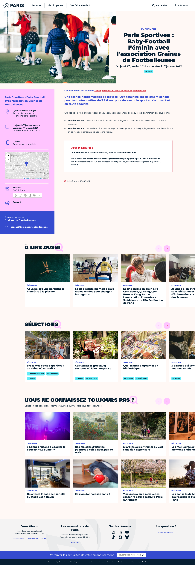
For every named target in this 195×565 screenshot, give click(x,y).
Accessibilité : (80, 562)
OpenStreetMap (38, 178)
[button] (26, 163)
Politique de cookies (126, 562)
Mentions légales (55, 562)
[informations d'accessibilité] (27, 195)
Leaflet (26, 178)
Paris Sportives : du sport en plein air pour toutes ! (120, 90)
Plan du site (142, 562)
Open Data (111, 562)
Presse (101, 562)
